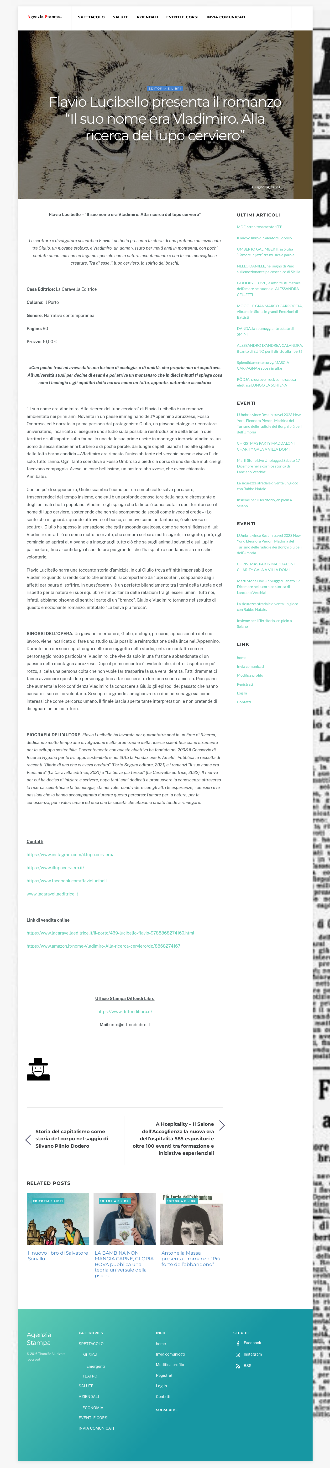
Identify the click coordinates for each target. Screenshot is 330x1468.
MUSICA (90, 1355)
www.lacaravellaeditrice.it (52, 894)
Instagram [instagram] (247, 1355)
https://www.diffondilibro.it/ (124, 1012)
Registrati (245, 685)
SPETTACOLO (92, 17)
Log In (242, 693)
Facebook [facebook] (247, 1343)
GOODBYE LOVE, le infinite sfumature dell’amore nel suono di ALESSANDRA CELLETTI (268, 289)
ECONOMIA (93, 1409)
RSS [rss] (242, 1366)
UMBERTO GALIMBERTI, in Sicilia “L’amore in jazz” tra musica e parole (265, 252)
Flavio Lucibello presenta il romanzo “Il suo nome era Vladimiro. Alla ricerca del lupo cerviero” (165, 119)
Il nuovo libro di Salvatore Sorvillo (58, 1256)
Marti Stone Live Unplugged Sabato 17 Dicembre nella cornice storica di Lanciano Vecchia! (268, 467)
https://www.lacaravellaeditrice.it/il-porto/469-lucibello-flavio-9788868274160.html (110, 933)
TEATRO (90, 1377)
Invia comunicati (250, 667)
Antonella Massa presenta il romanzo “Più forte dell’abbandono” (191, 1259)
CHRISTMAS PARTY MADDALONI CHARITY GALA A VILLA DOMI (266, 447)
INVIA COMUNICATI (226, 17)
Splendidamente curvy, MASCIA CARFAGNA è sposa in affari (263, 366)
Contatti (244, 702)
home (241, 658)
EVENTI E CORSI (183, 17)
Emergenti (95, 1367)
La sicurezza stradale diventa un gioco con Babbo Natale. (267, 486)
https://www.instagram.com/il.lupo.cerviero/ (70, 855)
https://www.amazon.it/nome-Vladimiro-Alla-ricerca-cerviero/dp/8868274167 (103, 947)
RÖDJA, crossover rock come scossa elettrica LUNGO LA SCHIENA (266, 383)
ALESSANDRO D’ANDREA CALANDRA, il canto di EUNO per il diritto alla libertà (270, 349)
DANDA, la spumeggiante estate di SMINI (265, 332)
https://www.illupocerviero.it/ (55, 868)
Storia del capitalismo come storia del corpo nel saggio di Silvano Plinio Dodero (72, 1139)
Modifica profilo (250, 676)
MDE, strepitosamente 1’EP (259, 227)
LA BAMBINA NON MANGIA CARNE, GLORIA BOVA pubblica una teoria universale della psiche (124, 1265)
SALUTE (121, 17)
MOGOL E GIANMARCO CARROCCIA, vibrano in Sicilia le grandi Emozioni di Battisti (270, 312)
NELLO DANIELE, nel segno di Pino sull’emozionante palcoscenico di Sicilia (268, 269)
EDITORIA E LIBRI (165, 89)
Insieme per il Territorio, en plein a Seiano (264, 503)
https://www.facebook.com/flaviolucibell (67, 881)
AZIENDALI (148, 17)
